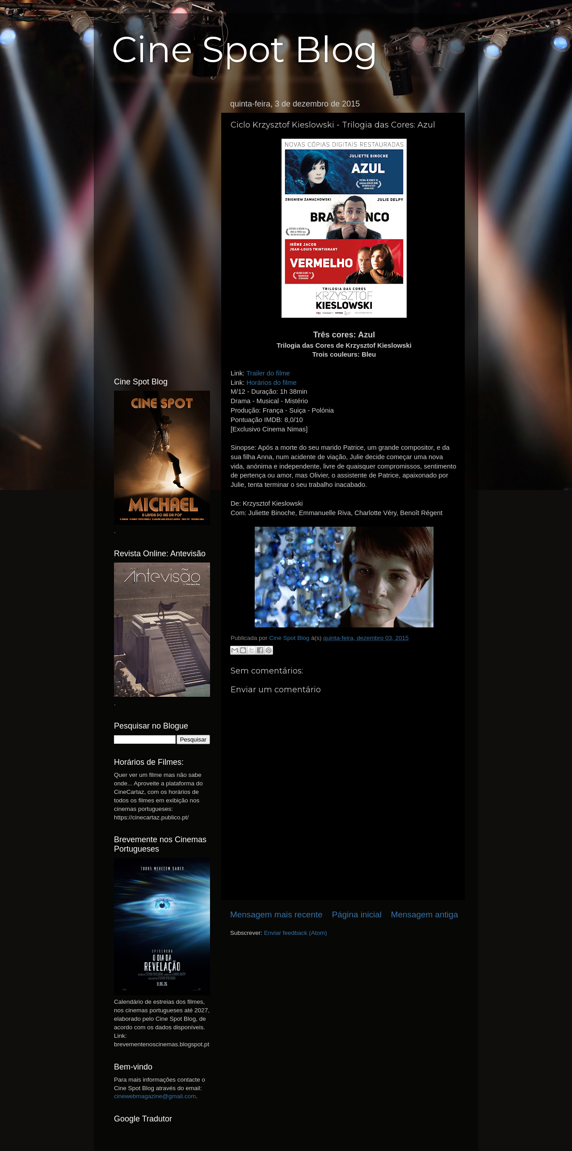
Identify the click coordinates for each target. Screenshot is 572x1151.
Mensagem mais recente (276, 914)
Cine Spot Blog (245, 49)
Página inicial (357, 914)
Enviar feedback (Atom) (295, 932)
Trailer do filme (268, 373)
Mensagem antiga (424, 914)
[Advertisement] (162, 229)
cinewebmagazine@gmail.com (155, 1096)
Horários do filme (271, 382)
